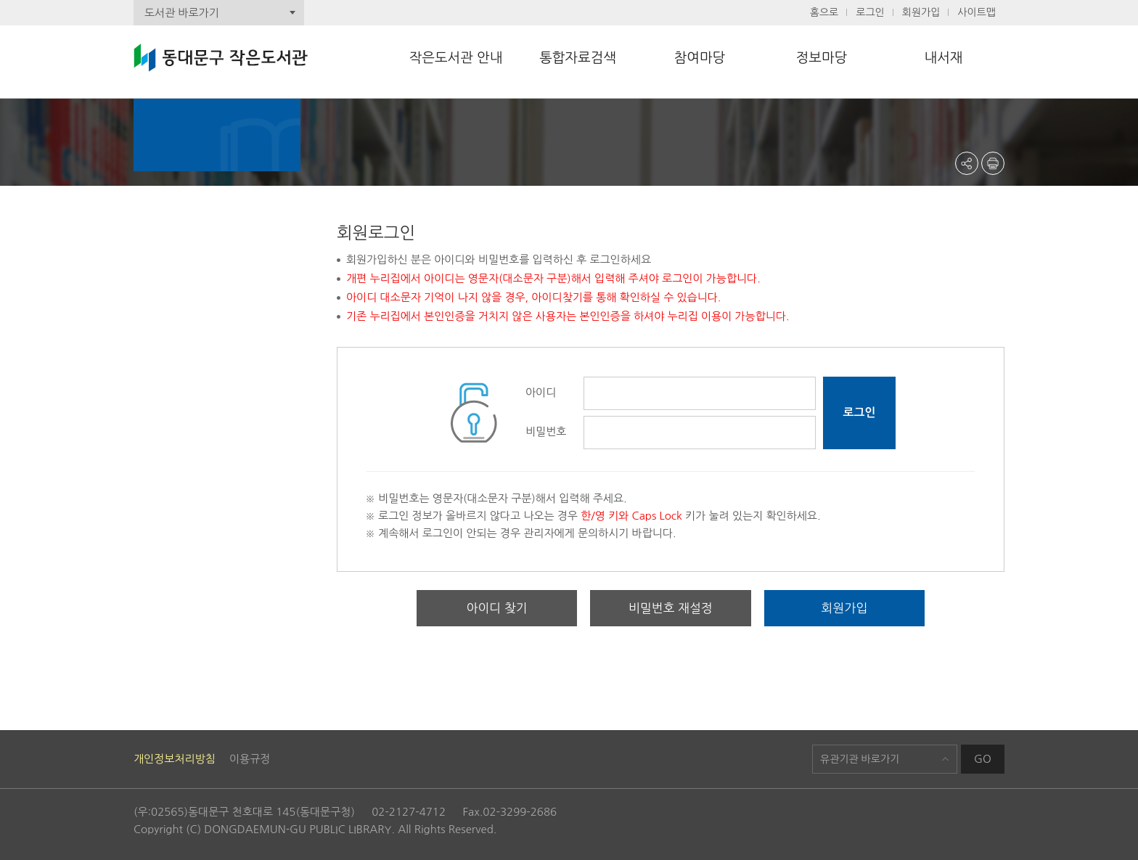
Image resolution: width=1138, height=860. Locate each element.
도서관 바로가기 (181, 12)
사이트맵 (976, 12)
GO (982, 758)
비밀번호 (545, 431)
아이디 (540, 392)
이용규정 (249, 758)
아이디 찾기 (497, 608)
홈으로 (824, 12)
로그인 (870, 12)
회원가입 (921, 12)
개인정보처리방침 (175, 758)
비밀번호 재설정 (671, 608)
